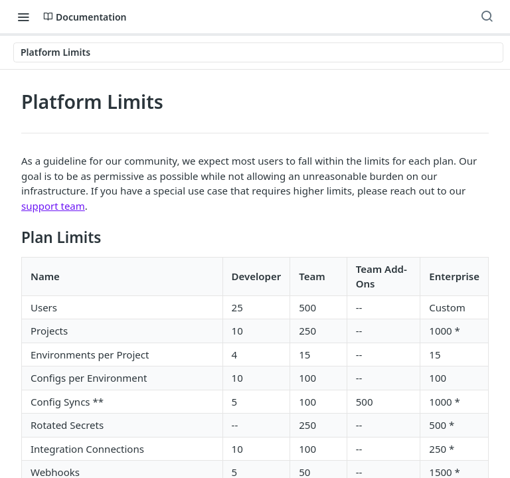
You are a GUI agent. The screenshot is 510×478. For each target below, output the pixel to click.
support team (53, 205)
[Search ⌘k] (487, 17)
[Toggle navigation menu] (23, 17)
